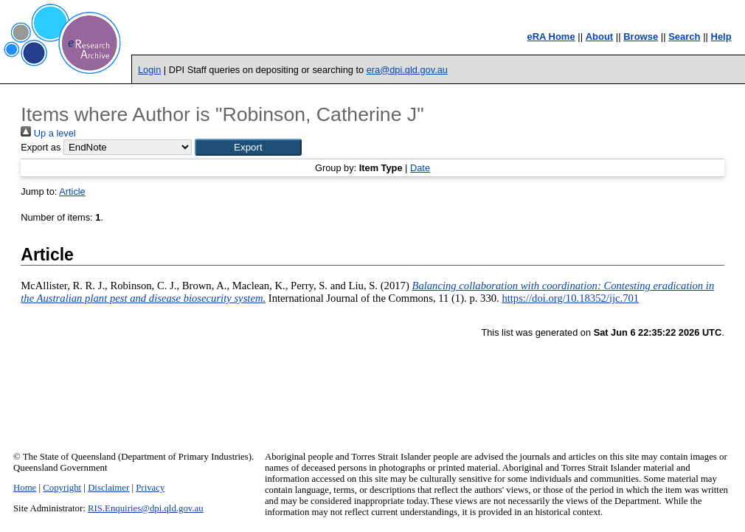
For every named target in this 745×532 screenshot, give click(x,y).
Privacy (150, 488)
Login (149, 69)
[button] (248, 147)
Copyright (62, 488)
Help (721, 36)
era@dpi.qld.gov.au (407, 69)
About (600, 36)
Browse (640, 36)
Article (72, 191)
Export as (40, 147)
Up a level (48, 133)
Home (24, 488)
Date (420, 167)
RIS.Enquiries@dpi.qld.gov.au (146, 508)
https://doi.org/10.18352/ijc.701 (570, 298)
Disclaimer (108, 488)
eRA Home (551, 36)
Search (684, 36)
